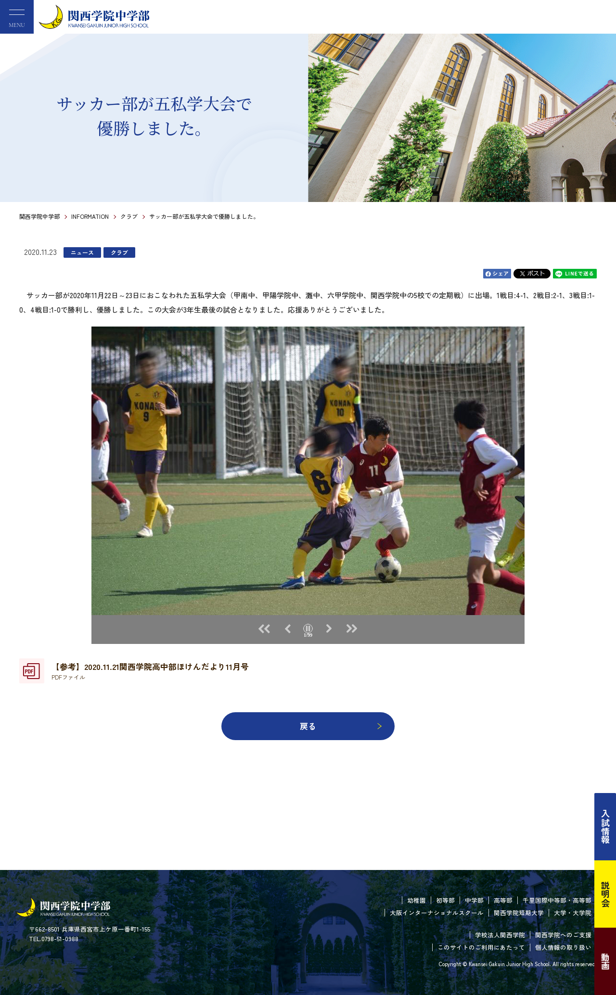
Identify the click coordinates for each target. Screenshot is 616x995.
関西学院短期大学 (519, 912)
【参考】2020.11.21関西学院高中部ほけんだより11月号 (150, 671)
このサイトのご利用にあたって (481, 947)
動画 (605, 961)
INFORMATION (90, 216)
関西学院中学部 (39, 216)
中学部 (474, 900)
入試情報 (605, 826)
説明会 (605, 894)
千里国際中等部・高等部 (557, 900)
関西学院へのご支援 (563, 934)
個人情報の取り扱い (563, 947)
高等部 (503, 900)
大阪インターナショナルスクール (437, 912)
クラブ (129, 216)
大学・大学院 (572, 912)
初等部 (445, 900)
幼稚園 (416, 900)
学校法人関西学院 (500, 934)
